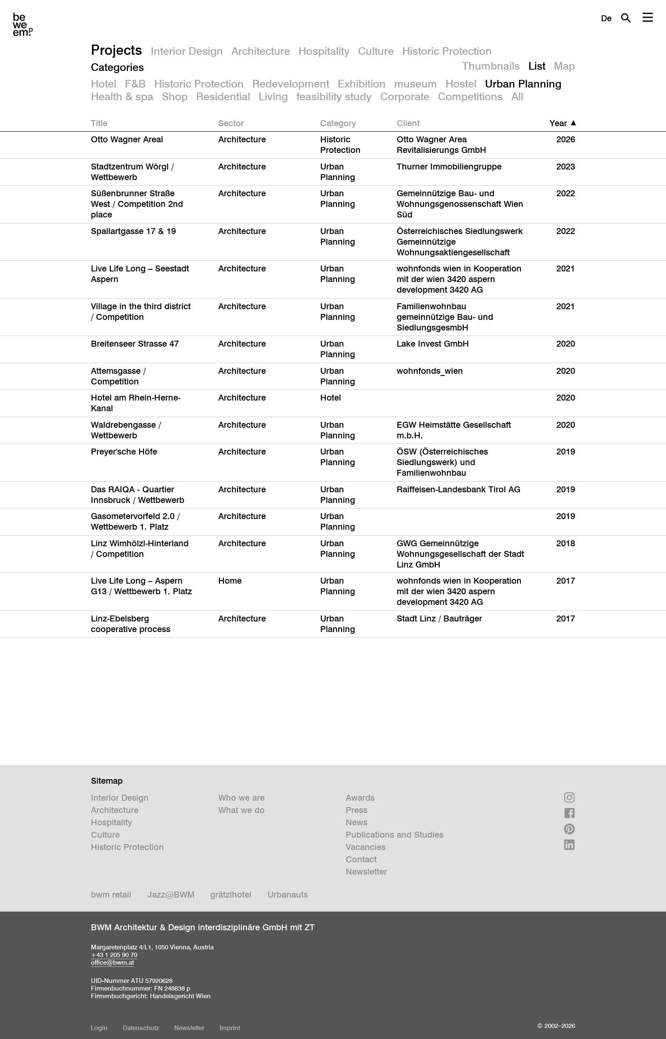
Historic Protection (447, 51)
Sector (231, 123)
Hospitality (324, 51)
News (356, 822)
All (517, 96)
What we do (241, 810)
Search (625, 18)
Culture (376, 51)
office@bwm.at (112, 962)
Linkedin (569, 844)
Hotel (103, 83)
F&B (135, 83)
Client (408, 123)
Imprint (230, 1028)
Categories (117, 67)
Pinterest (569, 829)
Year (558, 123)
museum (415, 83)
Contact (361, 859)
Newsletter (366, 872)
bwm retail (111, 894)
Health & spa (122, 96)
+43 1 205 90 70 (114, 955)
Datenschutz (141, 1028)
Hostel (461, 83)
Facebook (569, 813)
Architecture (260, 51)
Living (273, 96)
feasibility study (334, 96)
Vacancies (366, 847)
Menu (647, 18)
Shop (175, 96)
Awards (360, 798)
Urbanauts (288, 894)
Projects (116, 49)
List (536, 65)
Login (99, 1028)
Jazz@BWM (171, 894)
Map (564, 65)
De (606, 18)
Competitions (470, 96)
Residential (223, 96)
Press (356, 810)
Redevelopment (290, 83)
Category (338, 123)
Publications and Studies (394, 835)
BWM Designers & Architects (23, 24)
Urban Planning (523, 83)
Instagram (569, 797)
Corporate (404, 96)
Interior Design (187, 51)
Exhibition (362, 83)
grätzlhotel (230, 894)
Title (99, 123)
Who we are (241, 798)
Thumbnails (491, 65)
